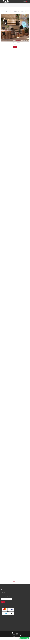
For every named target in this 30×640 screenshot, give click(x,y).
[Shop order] (6, 11)
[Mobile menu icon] (28, 1)
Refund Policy (20, 635)
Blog (1, 589)
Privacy (16, 635)
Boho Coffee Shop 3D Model (15, 42)
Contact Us (2, 594)
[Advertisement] (8, 623)
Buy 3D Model (3, 592)
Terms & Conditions (11, 635)
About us (2, 587)
